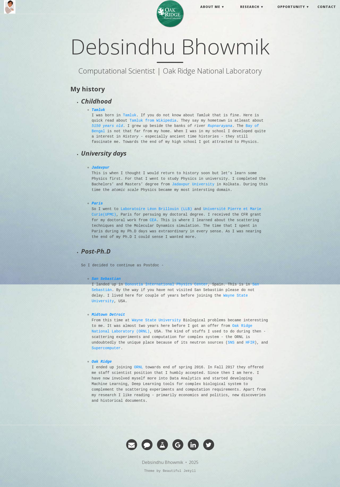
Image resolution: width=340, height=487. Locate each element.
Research (249, 12)
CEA (153, 220)
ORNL (138, 367)
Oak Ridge (102, 362)
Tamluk (98, 110)
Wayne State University (156, 320)
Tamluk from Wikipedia (153, 120)
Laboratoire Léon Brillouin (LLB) (156, 209)
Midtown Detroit (108, 315)
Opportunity (291, 12)
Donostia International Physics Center (166, 284)
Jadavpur (100, 167)
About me (210, 12)
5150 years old (107, 126)
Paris (97, 203)
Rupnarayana (220, 126)
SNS (231, 342)
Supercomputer (106, 348)
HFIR (250, 342)
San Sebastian (106, 279)
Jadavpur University (193, 184)
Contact (326, 12)
